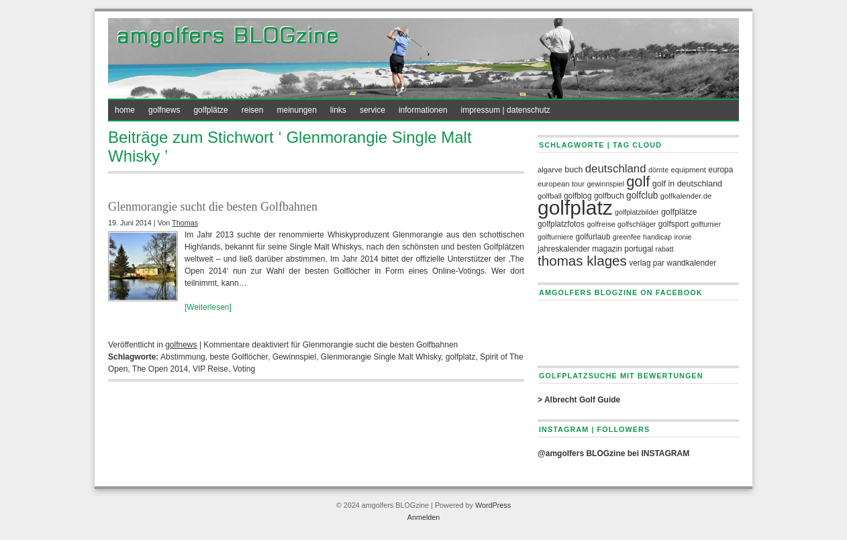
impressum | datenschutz (505, 110)
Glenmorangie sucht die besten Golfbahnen (212, 206)
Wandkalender (691, 263)
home (125, 110)
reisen (253, 110)
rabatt (665, 249)
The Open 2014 (160, 369)
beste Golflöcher (238, 357)
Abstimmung (182, 357)
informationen (423, 110)
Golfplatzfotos (561, 224)
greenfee (627, 237)
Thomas (185, 223)
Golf (638, 181)
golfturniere (555, 237)
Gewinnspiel (294, 357)
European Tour (561, 184)
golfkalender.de (685, 196)
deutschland (615, 168)
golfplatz (461, 357)
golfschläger (636, 224)
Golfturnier (706, 224)
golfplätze (210, 110)
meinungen (296, 110)
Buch (573, 169)
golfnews (164, 110)
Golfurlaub (592, 236)
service (372, 110)
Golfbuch (609, 196)
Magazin (607, 249)
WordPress (493, 505)
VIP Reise (210, 369)
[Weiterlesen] (208, 307)
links (338, 110)
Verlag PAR (646, 263)
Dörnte (658, 170)
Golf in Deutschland (687, 183)
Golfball (550, 196)
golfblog (578, 196)
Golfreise (601, 224)
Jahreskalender (564, 249)
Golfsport (673, 224)
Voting (244, 369)
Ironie (683, 237)
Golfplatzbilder (636, 212)
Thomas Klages (582, 260)
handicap (657, 237)
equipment (688, 170)
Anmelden (423, 517)
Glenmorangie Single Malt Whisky (381, 357)
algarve (550, 170)
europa (720, 169)
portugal (638, 249)
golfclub (642, 196)
